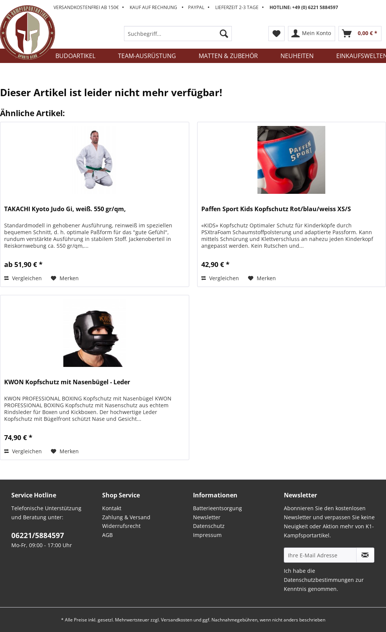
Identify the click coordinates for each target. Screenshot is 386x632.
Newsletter (207, 517)
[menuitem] (178, 37)
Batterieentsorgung (217, 508)
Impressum (207, 534)
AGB (107, 534)
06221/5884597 (37, 535)
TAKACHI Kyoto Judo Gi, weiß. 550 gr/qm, (65, 209)
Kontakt (111, 508)
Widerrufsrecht (121, 525)
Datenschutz (209, 525)
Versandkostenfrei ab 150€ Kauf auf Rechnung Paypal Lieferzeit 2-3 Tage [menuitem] (196, 7)
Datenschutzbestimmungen (319, 579)
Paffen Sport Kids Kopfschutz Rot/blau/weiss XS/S (276, 209)
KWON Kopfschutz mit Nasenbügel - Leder (67, 382)
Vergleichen (23, 278)
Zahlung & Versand (126, 517)
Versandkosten (176, 620)
